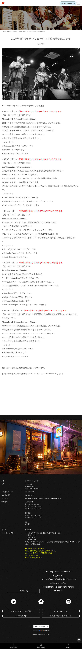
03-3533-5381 (29, 495)
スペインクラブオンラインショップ (60, 616)
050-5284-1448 (29, 492)
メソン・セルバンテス (60, 611)
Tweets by (23, 591)
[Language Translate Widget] (41, 626)
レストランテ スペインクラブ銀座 (21, 611)
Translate (44, 630)
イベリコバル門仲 (21, 616)
